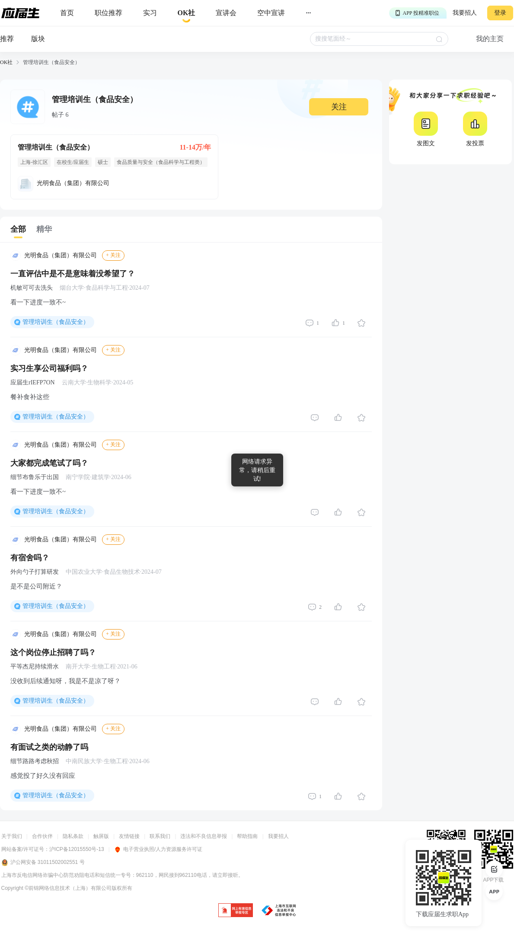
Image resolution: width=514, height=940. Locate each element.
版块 (38, 38)
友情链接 (129, 836)
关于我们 (11, 836)
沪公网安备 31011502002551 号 (43, 862)
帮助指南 (247, 836)
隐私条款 (73, 836)
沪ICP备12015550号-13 (76, 849)
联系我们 (160, 836)
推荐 (7, 38)
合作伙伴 (42, 836)
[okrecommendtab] (186, 13)
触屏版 (101, 836)
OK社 (6, 62)
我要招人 (465, 13)
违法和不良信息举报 (203, 836)
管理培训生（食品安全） (55, 322)
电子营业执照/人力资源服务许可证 (158, 849)
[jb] (235, 910)
